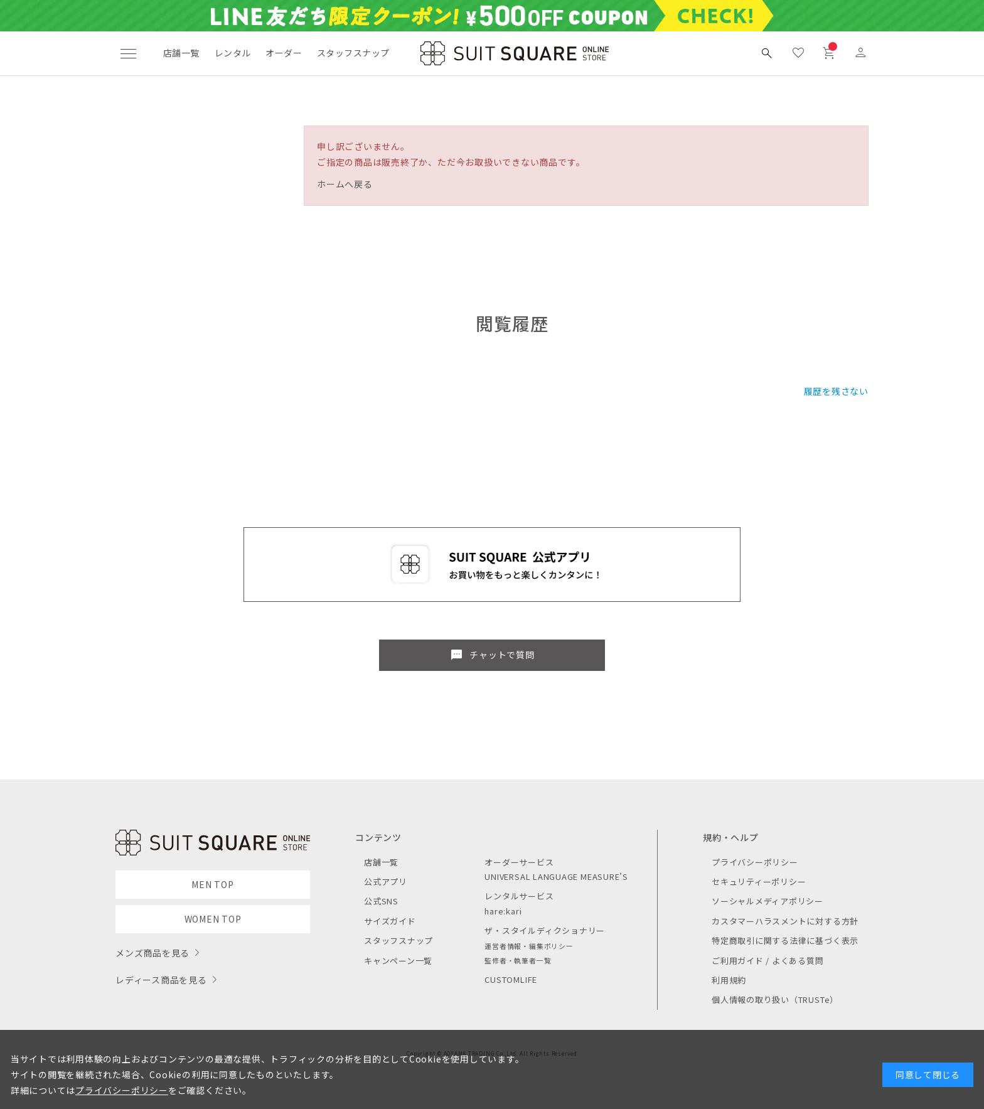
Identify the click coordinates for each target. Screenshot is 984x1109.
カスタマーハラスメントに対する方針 (785, 921)
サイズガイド (390, 921)
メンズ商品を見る (152, 952)
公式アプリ (385, 881)
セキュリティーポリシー (759, 881)
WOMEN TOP (213, 919)
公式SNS (381, 901)
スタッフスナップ (353, 52)
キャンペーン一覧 (398, 961)
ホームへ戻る (345, 184)
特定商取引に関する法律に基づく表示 (785, 940)
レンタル (233, 52)
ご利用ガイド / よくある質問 (768, 961)
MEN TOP (212, 884)
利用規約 (729, 980)
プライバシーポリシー (755, 862)
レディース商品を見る (161, 979)
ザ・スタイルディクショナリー (544, 930)
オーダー (283, 52)
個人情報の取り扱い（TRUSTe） (775, 999)
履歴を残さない (836, 391)
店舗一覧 (181, 52)
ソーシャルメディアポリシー (767, 901)
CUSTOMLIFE (510, 979)
